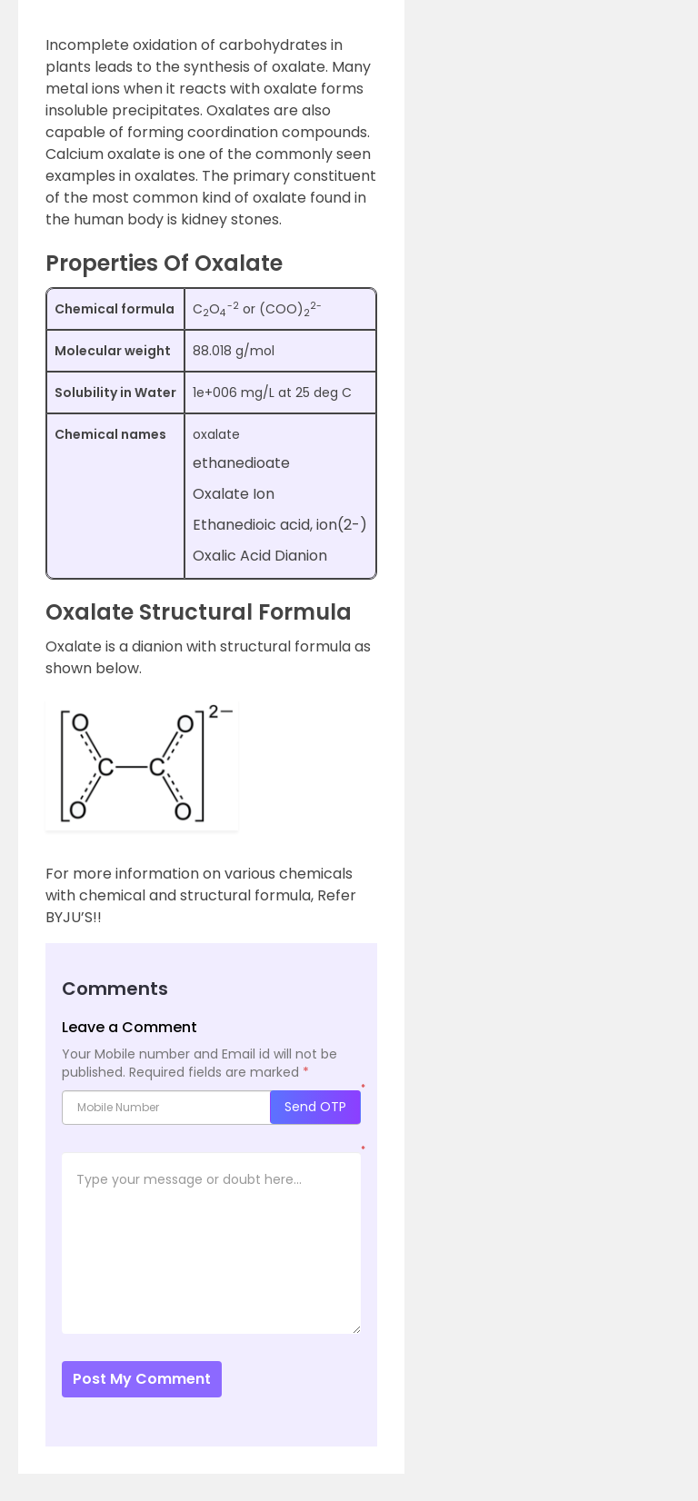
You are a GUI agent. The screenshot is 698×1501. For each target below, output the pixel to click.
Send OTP (315, 1107)
